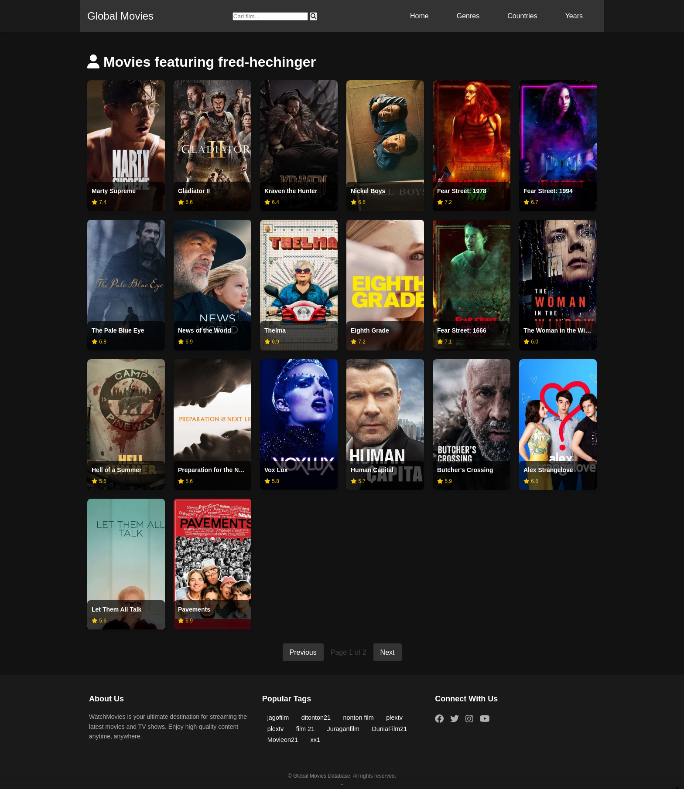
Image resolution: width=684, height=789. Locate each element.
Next (387, 652)
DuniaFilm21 (389, 728)
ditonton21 (316, 717)
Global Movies (120, 16)
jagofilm (278, 717)
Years (574, 16)
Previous (303, 652)
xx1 (315, 739)
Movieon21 (282, 739)
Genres (468, 16)
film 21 (305, 728)
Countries (522, 16)
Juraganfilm (343, 728)
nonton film (358, 717)
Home (419, 16)
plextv (394, 717)
